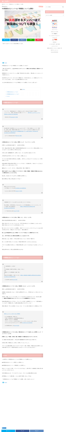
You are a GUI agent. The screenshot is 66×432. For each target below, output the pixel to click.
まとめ (7, 96)
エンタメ (4, 417)
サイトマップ (13, 430)
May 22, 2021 (14, 270)
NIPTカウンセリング (54, 49)
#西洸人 (21, 198)
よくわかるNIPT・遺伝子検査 (54, 43)
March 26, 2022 (19, 132)
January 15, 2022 (19, 185)
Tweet (3, 62)
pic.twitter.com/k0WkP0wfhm (10, 267)
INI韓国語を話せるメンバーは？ (12, 94)
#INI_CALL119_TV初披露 (16, 127)
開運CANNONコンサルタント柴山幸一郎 (54, 47)
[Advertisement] (22, 54)
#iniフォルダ (32, 111)
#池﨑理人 (30, 266)
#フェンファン (37, 111)
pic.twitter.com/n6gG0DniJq (20, 183)
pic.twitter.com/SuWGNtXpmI (9, 129)
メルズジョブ (54, 37)
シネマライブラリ (54, 45)
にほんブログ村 (54, 24)
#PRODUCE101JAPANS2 (28, 198)
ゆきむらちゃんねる (54, 31)
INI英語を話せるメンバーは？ (12, 91)
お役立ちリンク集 (27, 430)
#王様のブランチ (24, 127)
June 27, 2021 (16, 203)
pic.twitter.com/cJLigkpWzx (27, 312)
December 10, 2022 (14, 116)
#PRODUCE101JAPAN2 (36, 266)
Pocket (8, 62)
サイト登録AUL (54, 33)
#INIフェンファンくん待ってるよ (10, 303)
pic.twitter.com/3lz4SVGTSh (9, 200)
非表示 (23, 89)
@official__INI (31, 127)
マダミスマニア (54, 29)
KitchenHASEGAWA (54, 51)
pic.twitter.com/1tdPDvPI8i (12, 113)
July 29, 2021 (16, 315)
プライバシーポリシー (5, 430)
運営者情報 (33, 430)
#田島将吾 (26, 266)
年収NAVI (54, 41)
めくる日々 (6, 1)
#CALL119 (36, 127)
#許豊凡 (5, 113)
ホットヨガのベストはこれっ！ (54, 35)
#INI (29, 111)
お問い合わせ (19, 430)
